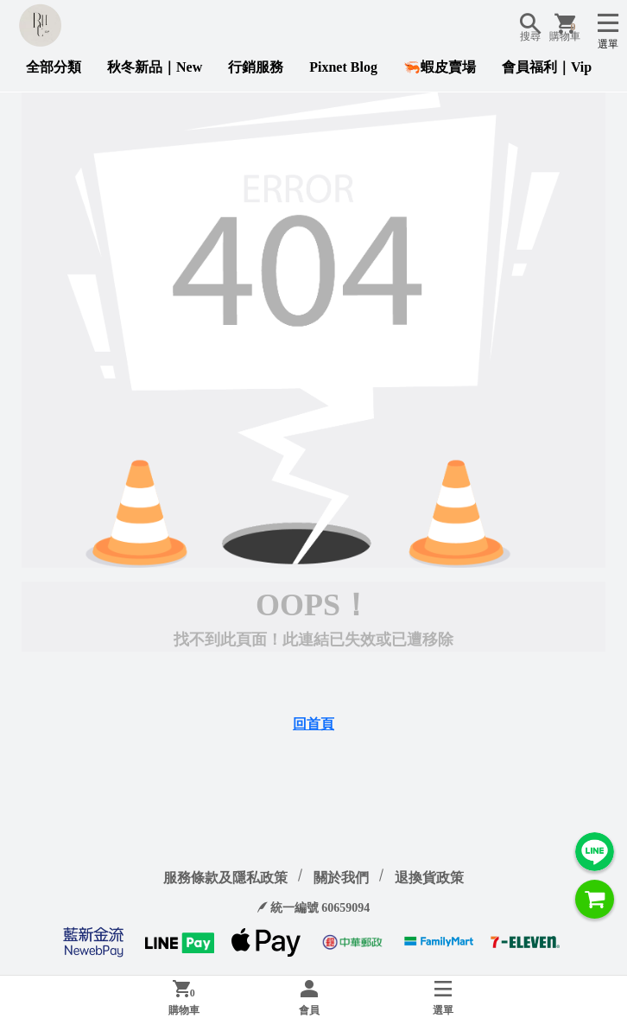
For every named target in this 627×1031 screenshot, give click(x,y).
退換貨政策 (429, 877)
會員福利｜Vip (547, 67)
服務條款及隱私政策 (225, 877)
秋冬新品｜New (154, 67)
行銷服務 (255, 67)
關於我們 (341, 877)
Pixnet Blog (343, 67)
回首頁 (313, 723)
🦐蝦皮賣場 (439, 67)
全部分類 (53, 67)
